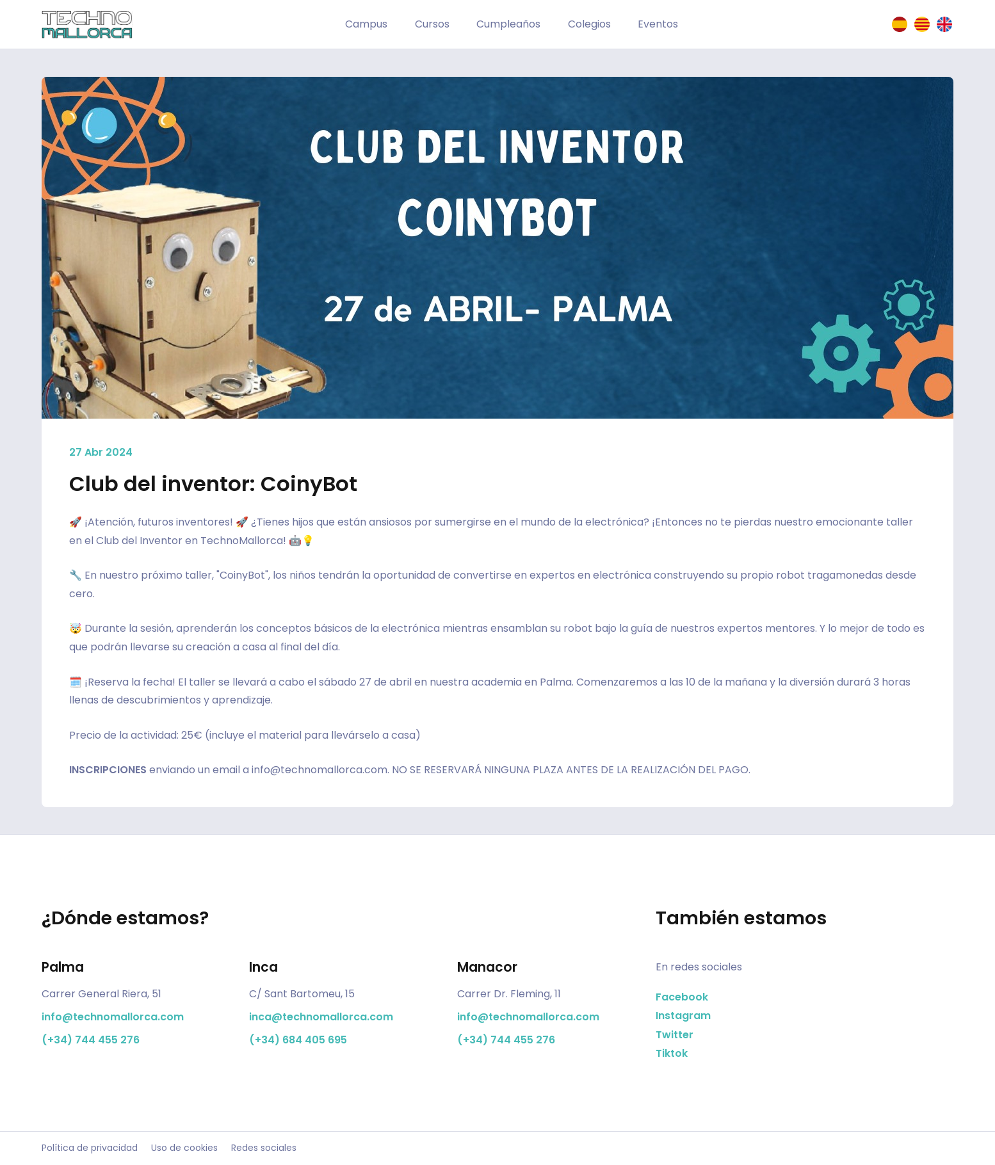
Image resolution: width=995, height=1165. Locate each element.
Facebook (682, 997)
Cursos (432, 24)
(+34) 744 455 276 (91, 1039)
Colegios (589, 24)
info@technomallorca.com (319, 769)
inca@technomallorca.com (321, 1016)
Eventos (658, 24)
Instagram (683, 1015)
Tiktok (672, 1053)
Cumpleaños (508, 24)
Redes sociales (263, 1148)
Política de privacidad (90, 1148)
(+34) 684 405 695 (298, 1039)
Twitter (674, 1034)
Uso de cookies (184, 1148)
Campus (366, 24)
